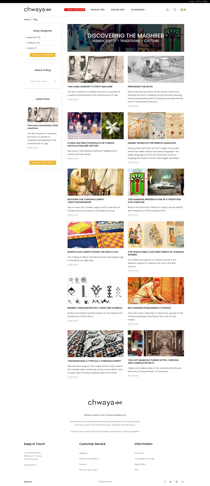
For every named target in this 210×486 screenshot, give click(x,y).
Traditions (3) (33, 42)
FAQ (136, 469)
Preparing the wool (140, 86)
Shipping (83, 453)
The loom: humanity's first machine (42, 127)
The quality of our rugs (144, 458)
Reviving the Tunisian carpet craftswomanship (86, 201)
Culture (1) (32, 48)
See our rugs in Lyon (88, 469)
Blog (205, 1)
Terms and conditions (89, 458)
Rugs (191, 1)
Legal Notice (140, 464)
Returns (82, 464)
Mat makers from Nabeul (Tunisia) (149, 307)
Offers (198, 1)
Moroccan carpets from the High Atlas (93, 252)
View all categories (42, 54)
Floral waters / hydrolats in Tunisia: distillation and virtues (91, 144)
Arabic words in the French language (152, 143)
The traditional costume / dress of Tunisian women (156, 253)
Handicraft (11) (33, 37)
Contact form (30, 465)
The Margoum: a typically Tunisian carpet (94, 361)
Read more (32, 148)
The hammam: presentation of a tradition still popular (154, 201)
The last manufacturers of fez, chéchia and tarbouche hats (153, 361)
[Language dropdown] (30, 482)
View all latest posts (43, 162)
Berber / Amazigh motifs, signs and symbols (95, 307)
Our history (139, 453)
